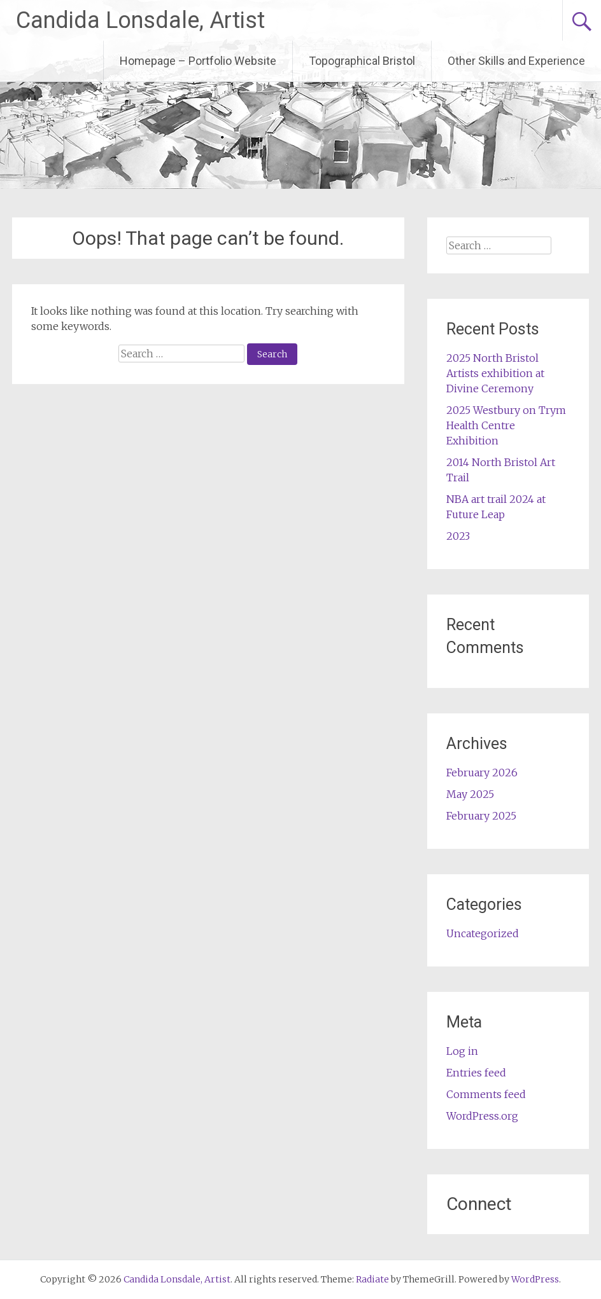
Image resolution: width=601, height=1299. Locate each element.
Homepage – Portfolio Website (198, 60)
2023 (458, 536)
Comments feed (486, 1094)
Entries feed (476, 1072)
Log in (462, 1051)
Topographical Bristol (362, 60)
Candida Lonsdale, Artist (140, 20)
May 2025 (470, 794)
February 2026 (482, 772)
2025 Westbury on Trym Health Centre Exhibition (506, 425)
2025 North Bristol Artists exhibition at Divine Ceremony (495, 373)
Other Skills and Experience (516, 60)
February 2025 (481, 815)
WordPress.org (482, 1116)
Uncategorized (482, 933)
